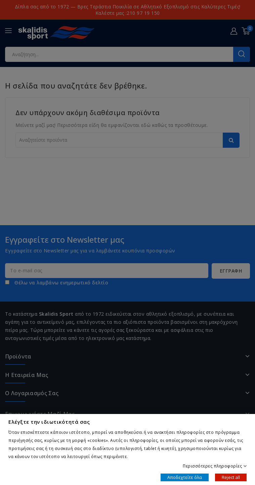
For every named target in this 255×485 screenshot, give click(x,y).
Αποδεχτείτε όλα (184, 477)
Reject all (231, 477)
